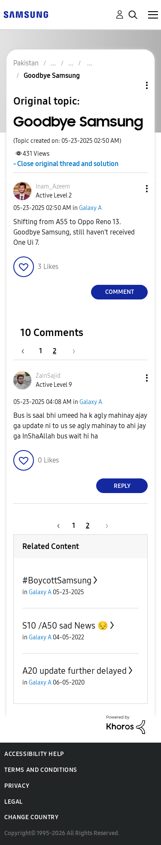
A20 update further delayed (74, 671)
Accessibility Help (34, 754)
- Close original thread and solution (65, 164)
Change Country (31, 817)
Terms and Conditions (40, 770)
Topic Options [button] (132, 85)
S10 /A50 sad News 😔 (65, 625)
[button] (132, 188)
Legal (13, 801)
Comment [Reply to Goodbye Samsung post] (119, 292)
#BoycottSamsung (56, 580)
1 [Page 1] (40, 351)
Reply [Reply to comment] (122, 486)
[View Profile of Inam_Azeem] (53, 186)
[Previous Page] (27, 351)
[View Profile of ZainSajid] (48, 375)
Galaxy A (90, 208)
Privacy (16, 785)
